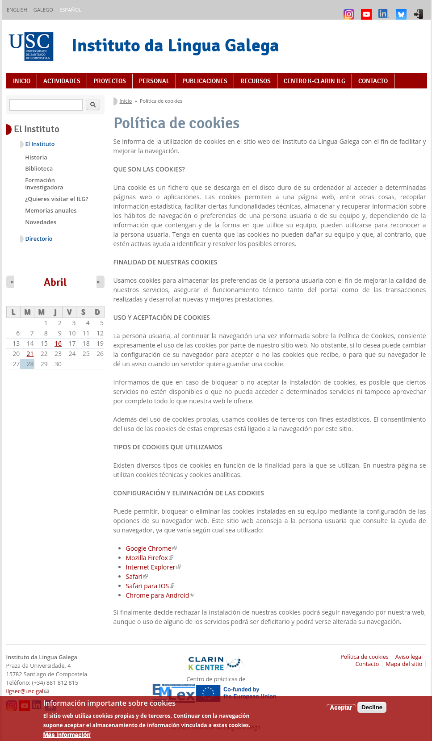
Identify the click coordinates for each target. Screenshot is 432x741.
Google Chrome (151, 548)
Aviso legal (409, 656)
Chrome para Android (160, 595)
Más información (67, 737)
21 (30, 353)
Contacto (373, 80)
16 (58, 343)
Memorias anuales (50, 210)
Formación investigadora (44, 183)
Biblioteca (39, 168)
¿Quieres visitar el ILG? (56, 199)
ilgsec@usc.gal (27, 691)
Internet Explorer (153, 567)
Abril (55, 282)
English (17, 9)
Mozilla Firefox (149, 557)
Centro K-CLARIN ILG (314, 80)
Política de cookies (364, 656)
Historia (36, 157)
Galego (43, 9)
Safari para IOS (150, 586)
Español (70, 9)
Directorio (39, 239)
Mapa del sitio (404, 664)
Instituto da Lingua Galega (175, 45)
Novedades (40, 222)
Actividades (61, 80)
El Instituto (40, 144)
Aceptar (341, 710)
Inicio (21, 80)
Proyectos (109, 80)
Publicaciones (204, 80)
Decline (371, 710)
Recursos (255, 80)
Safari (137, 576)
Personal (154, 80)
